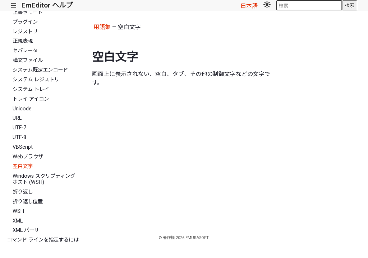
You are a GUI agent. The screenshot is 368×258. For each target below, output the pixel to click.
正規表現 (23, 41)
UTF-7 (19, 128)
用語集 (102, 27)
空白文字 (23, 166)
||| (13, 6)
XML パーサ (26, 230)
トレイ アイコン (31, 99)
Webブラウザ (28, 157)
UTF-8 (19, 137)
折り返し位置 (28, 202)
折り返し (23, 192)
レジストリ (25, 32)
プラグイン (25, 22)
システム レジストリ (36, 80)
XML (18, 221)
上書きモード (28, 12)
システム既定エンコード (40, 70)
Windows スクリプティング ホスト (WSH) (44, 179)
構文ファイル (28, 60)
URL (17, 118)
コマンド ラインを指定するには (43, 240)
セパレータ (25, 51)
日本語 (249, 6)
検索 (349, 5)
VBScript (23, 147)
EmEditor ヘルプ (47, 5)
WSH (18, 211)
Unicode (22, 109)
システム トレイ (31, 89)
